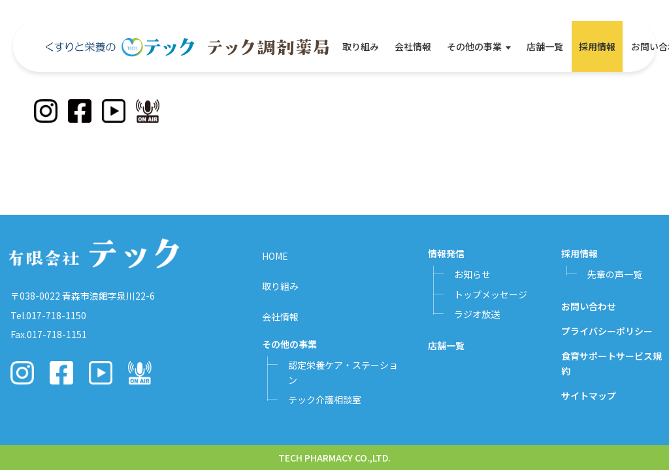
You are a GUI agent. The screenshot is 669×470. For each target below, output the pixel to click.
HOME (275, 255)
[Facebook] (79, 111)
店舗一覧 (545, 46)
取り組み (360, 46)
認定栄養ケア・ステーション (343, 372)
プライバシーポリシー (607, 330)
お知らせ (472, 274)
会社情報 (413, 46)
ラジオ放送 (477, 314)
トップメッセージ (490, 294)
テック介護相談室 (324, 399)
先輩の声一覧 (614, 274)
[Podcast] (147, 111)
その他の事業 (474, 46)
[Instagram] (45, 111)
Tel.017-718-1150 (48, 315)
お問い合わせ (588, 306)
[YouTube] (113, 111)
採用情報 (597, 46)
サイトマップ (588, 395)
